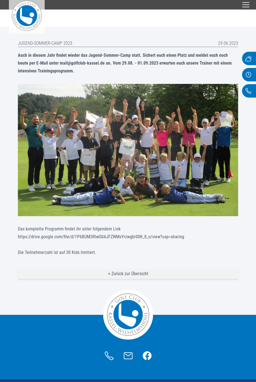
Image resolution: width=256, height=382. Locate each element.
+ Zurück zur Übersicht (128, 273)
